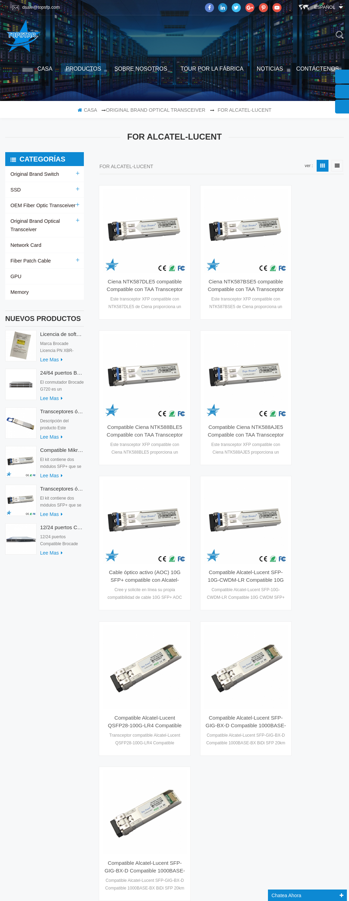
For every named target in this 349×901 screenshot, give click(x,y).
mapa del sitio (27, 730)
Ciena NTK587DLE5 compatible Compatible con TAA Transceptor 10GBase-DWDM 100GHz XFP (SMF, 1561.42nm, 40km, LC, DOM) (136, 268)
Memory (19, 292)
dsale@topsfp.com (36, 7)
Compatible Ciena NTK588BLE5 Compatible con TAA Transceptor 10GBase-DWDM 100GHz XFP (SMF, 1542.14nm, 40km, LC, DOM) (306, 268)
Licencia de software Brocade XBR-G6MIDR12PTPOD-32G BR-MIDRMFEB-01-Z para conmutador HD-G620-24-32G (62, 337)
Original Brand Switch (33, 174)
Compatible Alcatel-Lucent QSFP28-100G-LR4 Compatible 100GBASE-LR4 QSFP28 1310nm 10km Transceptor (136, 524)
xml (15, 703)
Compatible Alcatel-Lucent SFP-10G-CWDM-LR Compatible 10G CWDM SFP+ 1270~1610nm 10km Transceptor (306, 396)
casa (45, 69)
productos (83, 69)
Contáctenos (317, 69)
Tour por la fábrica (212, 69)
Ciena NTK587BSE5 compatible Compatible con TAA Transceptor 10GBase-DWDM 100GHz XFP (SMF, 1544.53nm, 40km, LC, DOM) (221, 268)
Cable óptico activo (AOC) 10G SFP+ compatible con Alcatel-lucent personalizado (221, 396)
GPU (15, 276)
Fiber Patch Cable (29, 261)
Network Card (25, 245)
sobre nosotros (140, 69)
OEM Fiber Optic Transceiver (41, 205)
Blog (16, 717)
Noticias (270, 69)
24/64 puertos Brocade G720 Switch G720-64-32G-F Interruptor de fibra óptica (62, 376)
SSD (15, 190)
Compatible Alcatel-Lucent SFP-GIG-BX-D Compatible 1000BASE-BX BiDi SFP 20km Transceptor (222, 524)
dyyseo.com (279, 879)
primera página (157, 574)
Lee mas (51, 363)
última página (288, 574)
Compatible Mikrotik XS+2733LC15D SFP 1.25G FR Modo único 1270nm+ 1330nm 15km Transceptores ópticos (62, 453)
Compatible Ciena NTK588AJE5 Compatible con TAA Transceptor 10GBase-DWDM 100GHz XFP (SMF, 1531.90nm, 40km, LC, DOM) (136, 396)
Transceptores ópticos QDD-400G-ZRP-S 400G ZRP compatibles (62, 415)
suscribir (299, 822)
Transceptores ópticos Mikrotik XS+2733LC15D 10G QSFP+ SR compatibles (62, 492)
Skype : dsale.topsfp (297, 758)
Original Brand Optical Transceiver (155, 110)
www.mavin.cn (194, 888)
